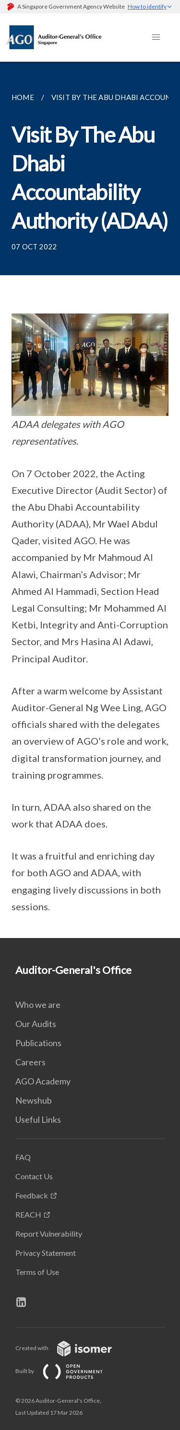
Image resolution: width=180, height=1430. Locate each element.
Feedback (31, 1195)
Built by (66, 1370)
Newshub (33, 1100)
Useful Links (38, 1119)
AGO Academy (43, 1081)
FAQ (23, 1157)
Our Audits (35, 1023)
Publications (38, 1043)
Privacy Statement (45, 1252)
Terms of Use (37, 1271)
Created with (71, 1348)
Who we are (37, 1004)
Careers (30, 1062)
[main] (90, 500)
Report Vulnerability (48, 1233)
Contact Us (34, 1176)
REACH (28, 1214)
